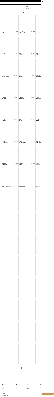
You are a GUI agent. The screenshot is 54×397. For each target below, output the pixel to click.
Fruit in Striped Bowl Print (39, 230)
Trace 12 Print (37, 208)
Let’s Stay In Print (38, 164)
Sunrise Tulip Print (38, 32)
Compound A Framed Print (22, 186)
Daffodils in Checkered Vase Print (23, 32)
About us (16, 388)
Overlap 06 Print (38, 186)
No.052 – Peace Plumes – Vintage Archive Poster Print (8, 186)
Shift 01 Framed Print (4, 164)
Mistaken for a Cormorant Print (5, 76)
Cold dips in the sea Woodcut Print (6, 230)
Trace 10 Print (20, 54)
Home (26, 8)
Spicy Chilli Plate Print (38, 76)
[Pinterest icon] (48, 395)
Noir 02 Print (37, 54)
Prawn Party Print (4, 98)
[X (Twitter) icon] (47, 395)
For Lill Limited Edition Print (39, 120)
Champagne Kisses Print (5, 142)
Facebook (28, 388)
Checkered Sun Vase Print (39, 142)
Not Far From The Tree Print (22, 208)
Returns (3, 388)
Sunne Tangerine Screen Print (22, 142)
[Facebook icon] (46, 395)
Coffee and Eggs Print (4, 120)
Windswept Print (4, 208)
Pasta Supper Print (21, 76)
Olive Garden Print (4, 32)
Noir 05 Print (20, 230)
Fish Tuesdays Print (21, 98)
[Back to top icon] (51, 395)
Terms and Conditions (4, 390)
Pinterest (28, 390)
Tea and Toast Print (38, 98)
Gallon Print (20, 120)
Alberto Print (20, 164)
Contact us (3, 393)
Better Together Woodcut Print (5, 54)
